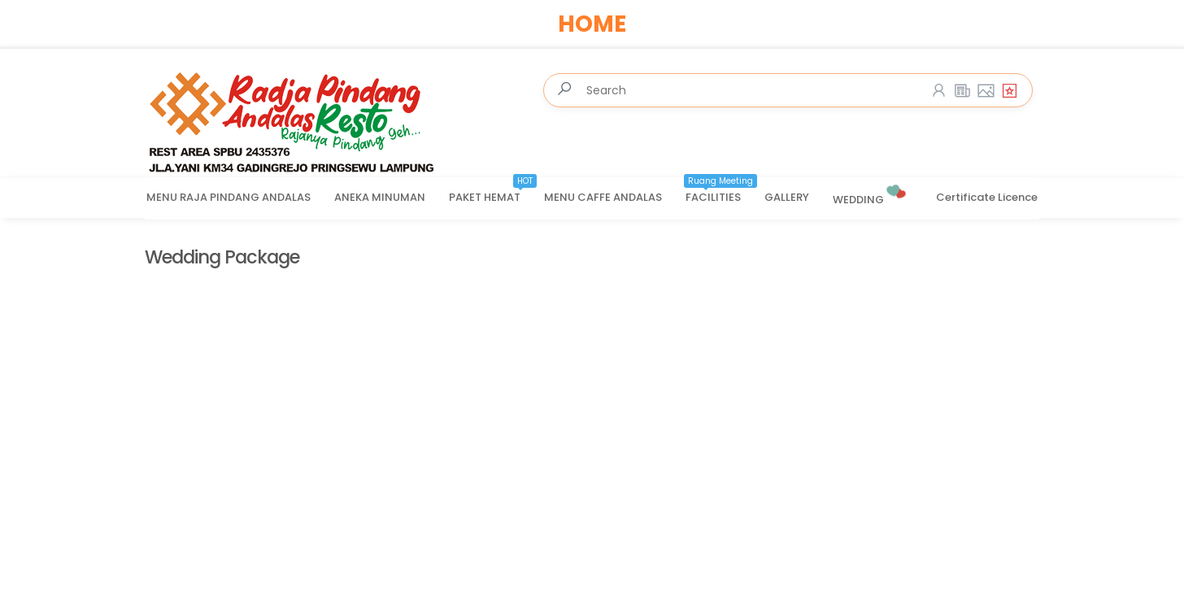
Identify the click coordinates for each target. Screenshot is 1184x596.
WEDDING (870, 193)
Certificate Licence (987, 197)
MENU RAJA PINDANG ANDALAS (228, 197)
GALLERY (786, 197)
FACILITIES (721, 192)
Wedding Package (222, 257)
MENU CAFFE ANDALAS (603, 197)
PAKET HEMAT (493, 192)
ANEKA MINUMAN (379, 197)
